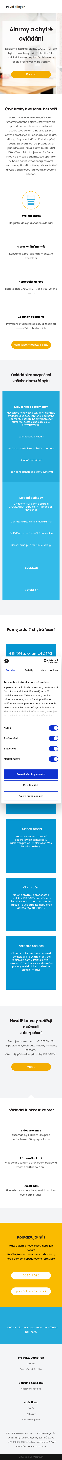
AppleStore (31, 567)
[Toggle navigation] (56, 7)
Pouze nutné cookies (31, 796)
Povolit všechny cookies (31, 774)
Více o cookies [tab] (49, 670)
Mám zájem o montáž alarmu (31, 344)
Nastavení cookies (31, 1388)
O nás (31, 1408)
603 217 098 (31, 1275)
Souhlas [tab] (10, 670)
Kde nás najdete (31, 1419)
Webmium (38, 1456)
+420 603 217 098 (15, 1442)
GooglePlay (31, 589)
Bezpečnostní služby (31, 1369)
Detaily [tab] (29, 670)
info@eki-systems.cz (37, 1442)
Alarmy (31, 1363)
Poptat (31, 74)
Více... (31, 1067)
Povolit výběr (31, 785)
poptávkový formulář (31, 1291)
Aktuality (31, 1414)
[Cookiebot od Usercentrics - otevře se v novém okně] (44, 661)
